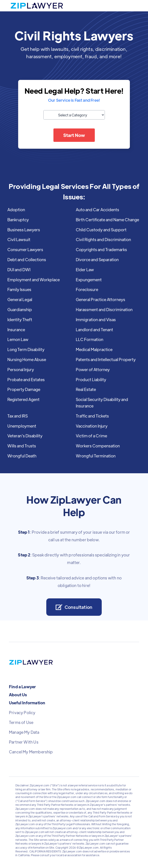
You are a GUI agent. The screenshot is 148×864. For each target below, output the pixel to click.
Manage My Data (24, 732)
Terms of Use (21, 722)
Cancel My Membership (31, 752)
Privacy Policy (22, 712)
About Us (18, 694)
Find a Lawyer (22, 686)
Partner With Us (23, 742)
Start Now (74, 135)
